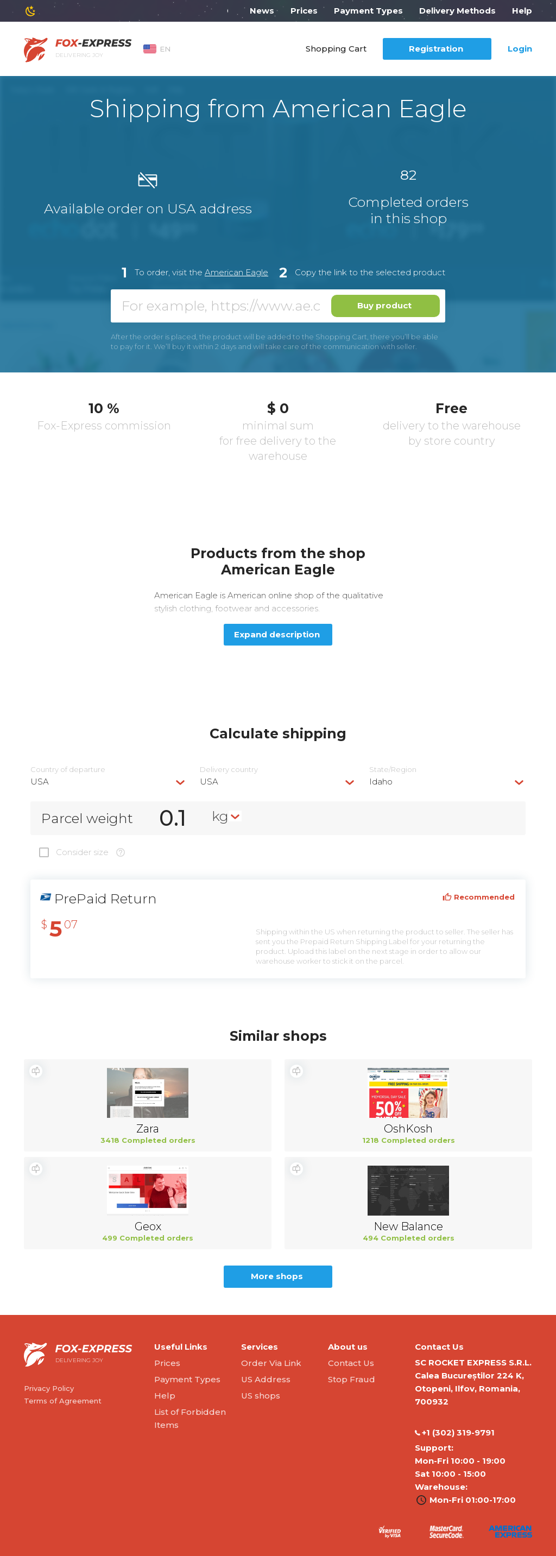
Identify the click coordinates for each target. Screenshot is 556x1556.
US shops (260, 1395)
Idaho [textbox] (381, 781)
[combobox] (108, 781)
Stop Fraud (351, 1379)
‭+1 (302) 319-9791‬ (455, 1432)
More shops (277, 1276)
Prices (304, 10)
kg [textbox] (220, 816)
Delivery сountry (229, 769)
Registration (436, 48)
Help (522, 10)
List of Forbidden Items (190, 1418)
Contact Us (351, 1363)
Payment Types (368, 10)
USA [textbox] (39, 781)
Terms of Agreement (63, 1400)
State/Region (392, 769)
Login (520, 48)
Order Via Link (271, 1363)
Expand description (277, 634)
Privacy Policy (49, 1388)
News (262, 10)
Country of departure (67, 769)
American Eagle (236, 272)
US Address (265, 1379)
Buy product (384, 305)
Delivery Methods (457, 10)
